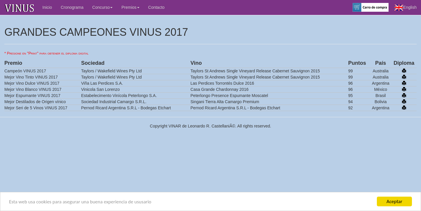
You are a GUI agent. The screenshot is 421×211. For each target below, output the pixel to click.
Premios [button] (130, 7)
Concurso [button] (102, 7)
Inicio (47, 7)
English (405, 8)
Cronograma (72, 7)
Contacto (156, 7)
